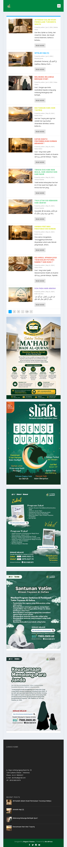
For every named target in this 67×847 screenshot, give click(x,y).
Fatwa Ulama (38, 149)
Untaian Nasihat (39, 179)
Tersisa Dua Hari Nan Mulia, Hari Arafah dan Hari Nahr (45, 172)
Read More (40, 46)
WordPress (48, 842)
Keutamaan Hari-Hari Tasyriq (44, 109)
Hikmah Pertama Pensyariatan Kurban (45, 227)
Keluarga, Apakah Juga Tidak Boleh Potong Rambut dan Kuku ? (45, 259)
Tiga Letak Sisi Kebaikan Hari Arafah (45, 201)
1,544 (26, 313)
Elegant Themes (29, 842)
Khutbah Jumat (38, 58)
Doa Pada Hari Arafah (45, 288)
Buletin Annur (38, 115)
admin (43, 27)
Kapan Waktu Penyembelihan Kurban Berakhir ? (45, 141)
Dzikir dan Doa (38, 294)
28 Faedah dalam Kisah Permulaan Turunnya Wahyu (45, 22)
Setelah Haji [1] (41, 53)
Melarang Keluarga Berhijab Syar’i (44, 78)
